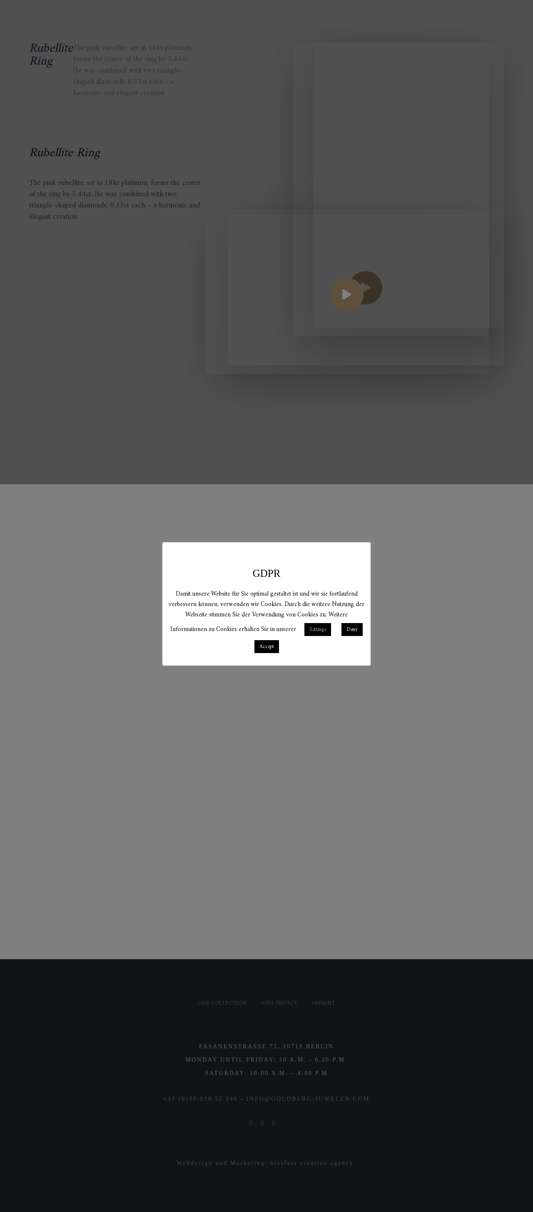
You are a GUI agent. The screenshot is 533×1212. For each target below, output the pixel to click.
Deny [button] (352, 629)
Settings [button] (317, 629)
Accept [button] (266, 646)
